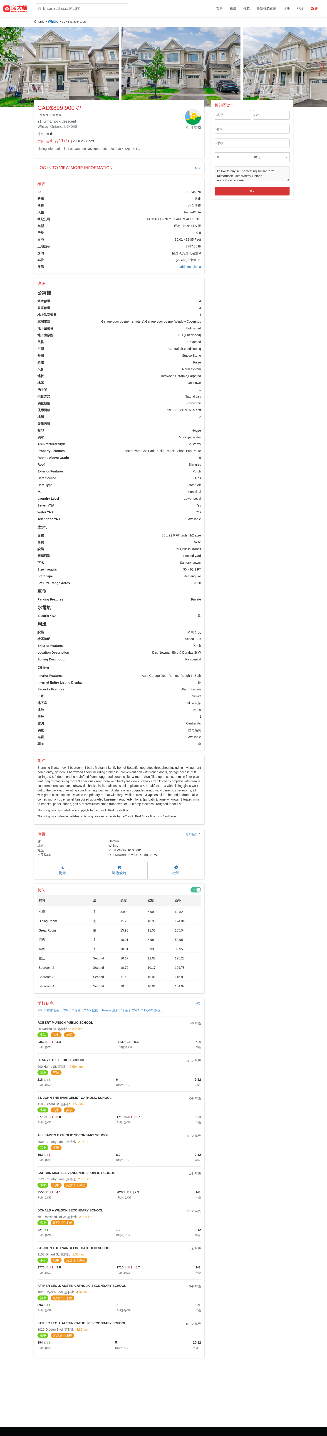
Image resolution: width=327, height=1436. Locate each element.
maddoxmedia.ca (189, 267)
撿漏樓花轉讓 (266, 8)
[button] (322, 67)
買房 (219, 8)
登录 (198, 168)
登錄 (300, 8)
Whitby (53, 21)
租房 (233, 8)
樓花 (246, 8)
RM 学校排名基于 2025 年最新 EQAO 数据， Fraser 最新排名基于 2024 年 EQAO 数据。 (100, 1010)
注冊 (286, 8)
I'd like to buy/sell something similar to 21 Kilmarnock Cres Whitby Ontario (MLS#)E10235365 (252, 173)
